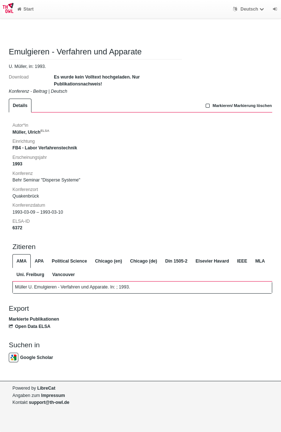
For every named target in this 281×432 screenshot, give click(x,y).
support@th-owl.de (49, 402)
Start (25, 9)
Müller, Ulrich (30, 132)
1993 (17, 164)
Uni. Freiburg (30, 274)
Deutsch (249, 9)
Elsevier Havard (212, 261)
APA (39, 261)
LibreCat (46, 388)
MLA (260, 261)
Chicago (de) (143, 261)
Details (20, 105)
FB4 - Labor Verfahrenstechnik (44, 147)
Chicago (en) (108, 261)
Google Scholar (31, 357)
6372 (17, 227)
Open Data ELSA (29, 326)
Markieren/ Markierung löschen (238, 105)
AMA (21, 261)
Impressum (53, 395)
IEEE (242, 261)
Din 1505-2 (176, 261)
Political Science (69, 261)
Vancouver (63, 274)
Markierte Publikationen (34, 319)
